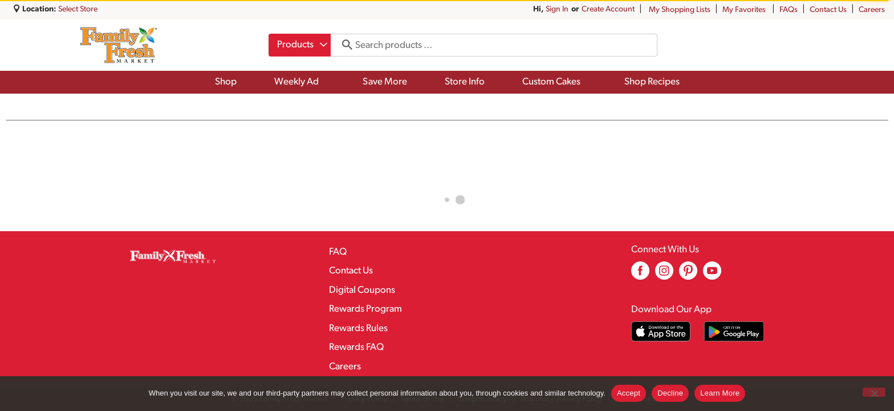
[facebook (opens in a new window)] (640, 275)
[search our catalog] (343, 45)
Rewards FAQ (356, 347)
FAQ (338, 252)
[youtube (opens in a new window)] (712, 275)
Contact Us (828, 10)
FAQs (788, 10)
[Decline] (874, 392)
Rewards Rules (358, 328)
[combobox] (300, 45)
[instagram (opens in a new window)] (664, 275)
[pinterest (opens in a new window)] (688, 275)
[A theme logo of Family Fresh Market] (118, 45)
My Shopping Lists (679, 10)
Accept (628, 393)
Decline (670, 393)
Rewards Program (365, 309)
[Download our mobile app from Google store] (734, 331)
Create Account (608, 9)
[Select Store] (78, 9)
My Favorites (744, 10)
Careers (872, 10)
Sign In (557, 9)
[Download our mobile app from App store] (661, 331)
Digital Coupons (362, 290)
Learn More (719, 393)
